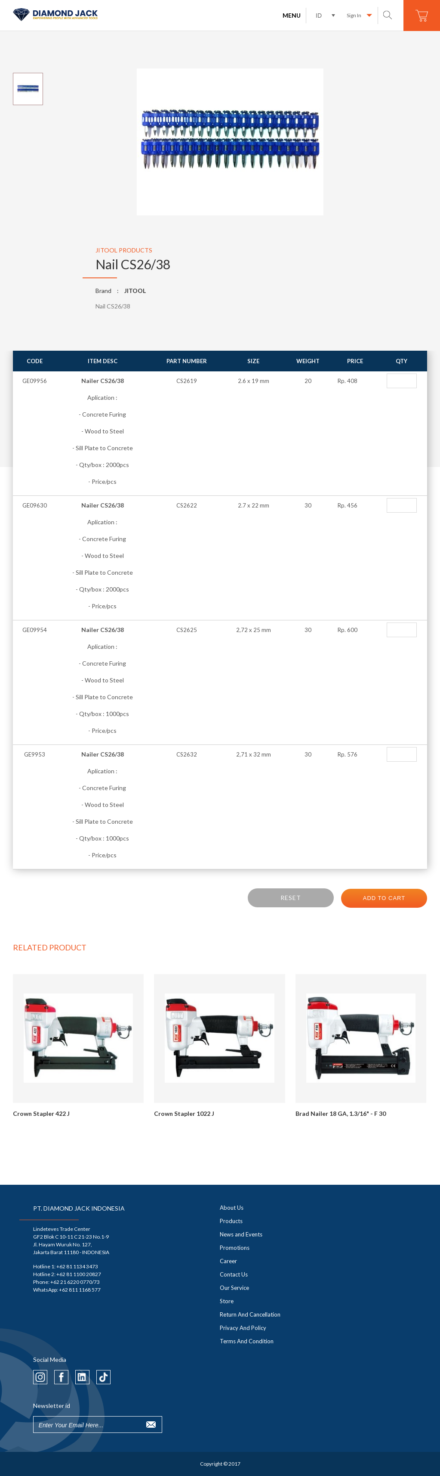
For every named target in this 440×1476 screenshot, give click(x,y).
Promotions (234, 1247)
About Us (231, 1207)
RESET (290, 897)
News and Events (241, 1234)
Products (231, 1221)
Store (227, 1301)
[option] (220, 142)
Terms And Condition (247, 1341)
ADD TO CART (384, 898)
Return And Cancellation (250, 1314)
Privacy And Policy (243, 1327)
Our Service (234, 1287)
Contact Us (234, 1274)
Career (228, 1261)
